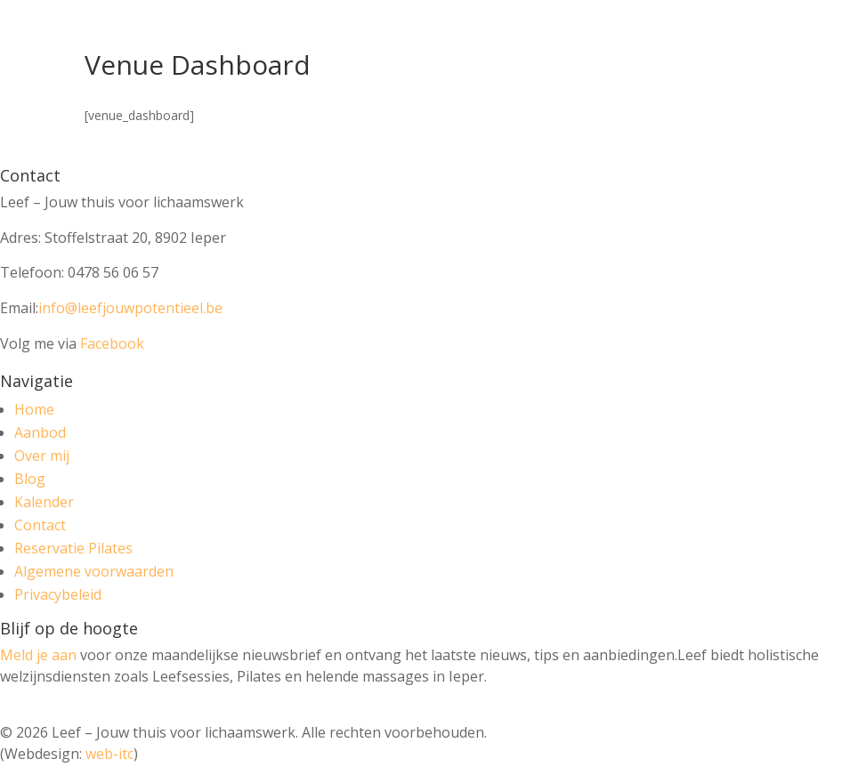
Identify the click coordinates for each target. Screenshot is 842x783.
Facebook (112, 343)
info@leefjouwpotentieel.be (130, 308)
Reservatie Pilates (73, 548)
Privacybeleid (57, 594)
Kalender (44, 502)
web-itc (109, 753)
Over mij (41, 455)
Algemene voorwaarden (94, 571)
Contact (40, 525)
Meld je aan (38, 655)
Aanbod (40, 432)
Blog (29, 478)
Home (34, 409)
